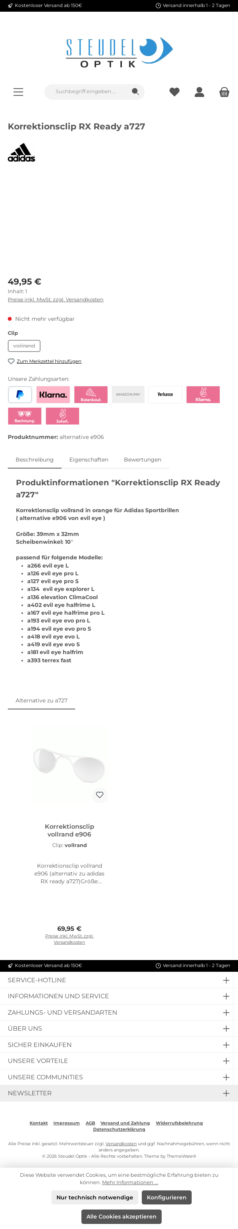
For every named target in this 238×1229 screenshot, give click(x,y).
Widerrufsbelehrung (179, 1123)
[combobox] (85, 92)
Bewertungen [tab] (142, 459)
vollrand (27, 347)
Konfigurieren (167, 1197)
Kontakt (39, 1123)
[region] (119, 225)
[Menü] (18, 92)
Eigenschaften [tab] (88, 459)
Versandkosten (121, 1143)
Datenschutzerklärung (119, 1129)
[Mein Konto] (199, 92)
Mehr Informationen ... (130, 1182)
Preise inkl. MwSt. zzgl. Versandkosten (56, 299)
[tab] (35, 460)
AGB (90, 1123)
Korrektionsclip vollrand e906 (69, 830)
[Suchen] (136, 92)
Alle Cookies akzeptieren (121, 1216)
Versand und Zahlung (125, 1123)
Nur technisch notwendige (94, 1197)
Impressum (66, 1123)
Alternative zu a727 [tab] (41, 700)
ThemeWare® (181, 1156)
